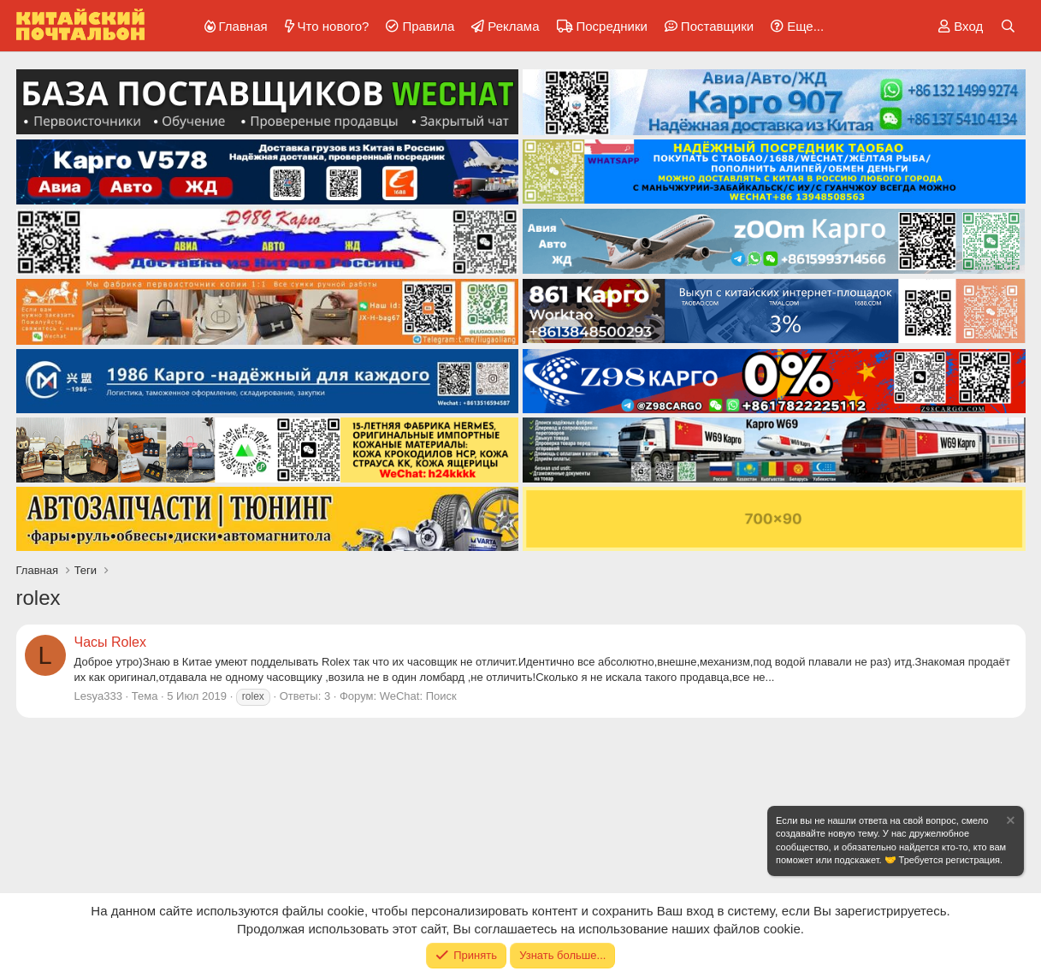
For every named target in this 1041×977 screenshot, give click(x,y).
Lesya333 (98, 696)
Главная (243, 26)
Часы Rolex (110, 642)
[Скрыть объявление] (1009, 822)
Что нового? (334, 26)
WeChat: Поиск (418, 696)
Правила (428, 26)
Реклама (513, 26)
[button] (794, 26)
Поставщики (717, 26)
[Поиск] (1008, 26)
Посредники (612, 26)
